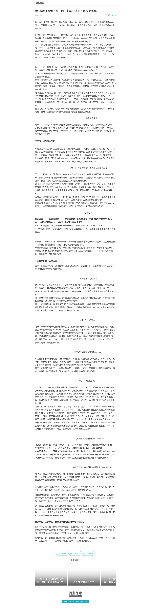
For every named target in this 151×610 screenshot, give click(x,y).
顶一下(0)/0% (75, 553)
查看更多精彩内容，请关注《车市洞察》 (75, 601)
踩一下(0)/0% (88, 553)
